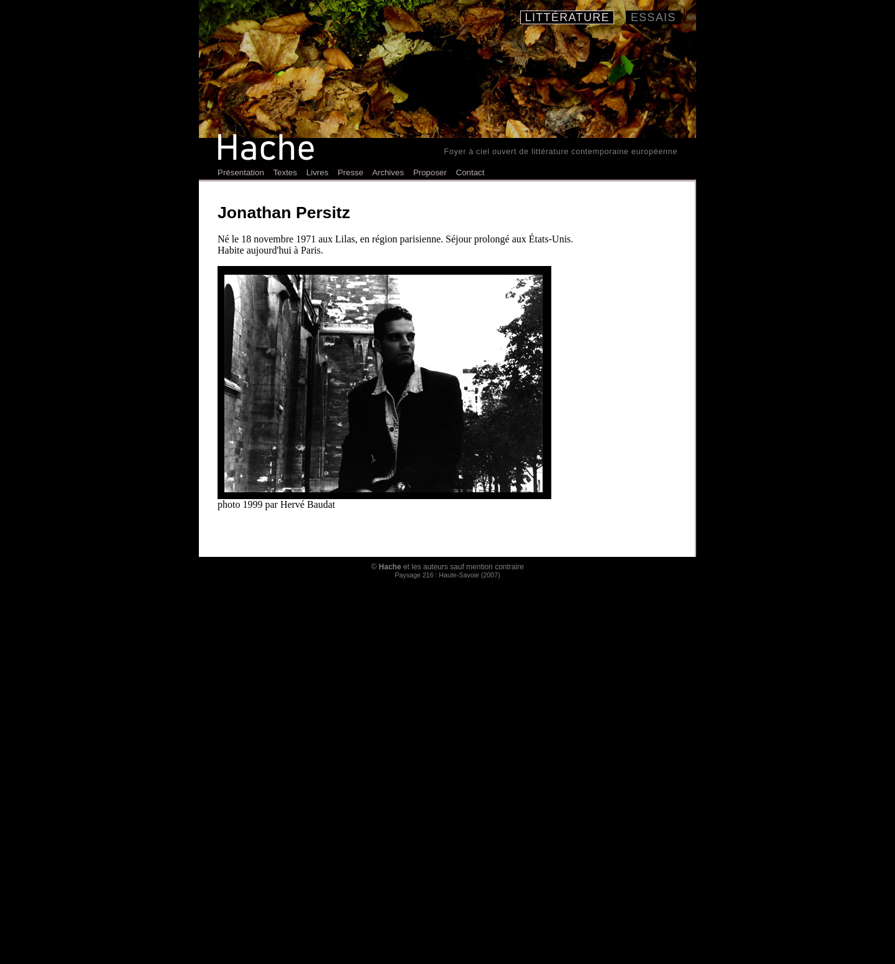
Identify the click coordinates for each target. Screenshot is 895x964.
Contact (470, 172)
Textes (285, 172)
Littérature (567, 17)
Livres (317, 172)
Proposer (430, 172)
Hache (390, 566)
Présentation (241, 172)
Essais (653, 17)
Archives (388, 172)
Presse (350, 172)
